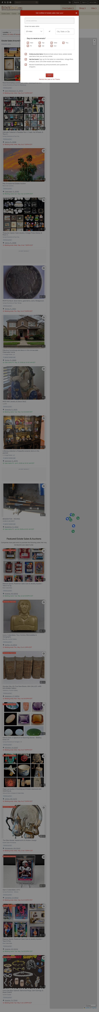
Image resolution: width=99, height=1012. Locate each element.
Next (49, 75)
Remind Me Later (45, 79)
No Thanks (56, 79)
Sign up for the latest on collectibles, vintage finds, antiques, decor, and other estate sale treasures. (51, 60)
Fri (31, 46)
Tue (43, 43)
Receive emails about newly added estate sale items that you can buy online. (50, 55)
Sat (43, 46)
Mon (31, 43)
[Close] (76, 13)
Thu (67, 43)
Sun (55, 46)
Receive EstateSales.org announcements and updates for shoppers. (48, 66)
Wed (55, 43)
